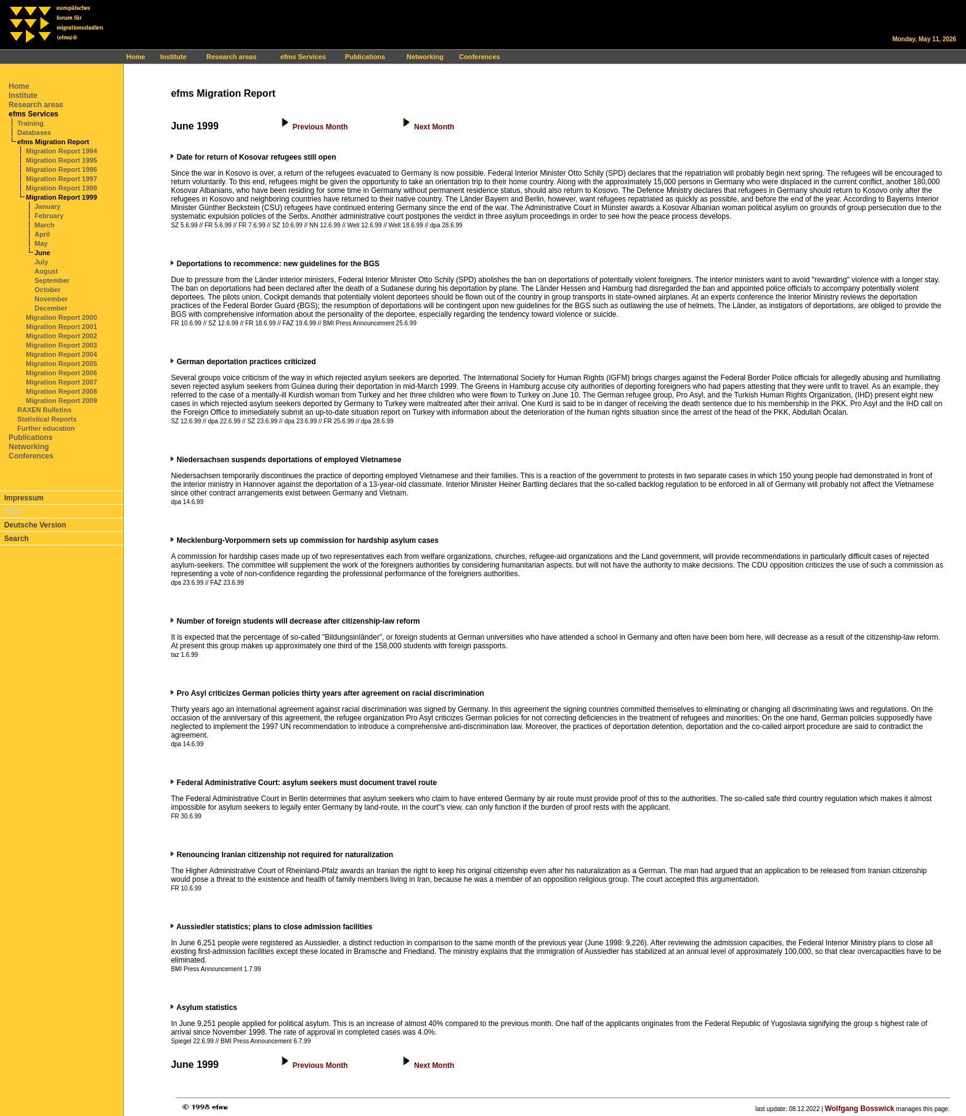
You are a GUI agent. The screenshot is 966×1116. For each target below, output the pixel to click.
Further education (46, 428)
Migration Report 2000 (61, 317)
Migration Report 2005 (61, 363)
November (51, 299)
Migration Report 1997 (61, 178)
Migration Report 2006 (61, 373)
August (46, 271)
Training (30, 123)
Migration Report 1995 (61, 160)
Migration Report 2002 (61, 336)
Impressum (24, 498)
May (40, 243)
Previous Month (320, 127)
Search (16, 538)
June (42, 252)
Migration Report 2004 (61, 354)
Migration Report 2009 (61, 400)
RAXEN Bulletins (44, 409)
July (41, 262)
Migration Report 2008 (61, 391)
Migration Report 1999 (61, 197)
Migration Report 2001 (61, 326)
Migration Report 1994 (61, 151)
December (50, 308)
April (42, 234)
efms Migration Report (53, 141)
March (44, 225)
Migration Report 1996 (61, 169)
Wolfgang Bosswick (860, 1108)
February (48, 215)
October (47, 289)
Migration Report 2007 (61, 382)
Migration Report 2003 (61, 345)
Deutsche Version (35, 525)
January (47, 206)
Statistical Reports (47, 419)
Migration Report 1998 (61, 188)
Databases (34, 132)
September (52, 280)
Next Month (434, 127)
